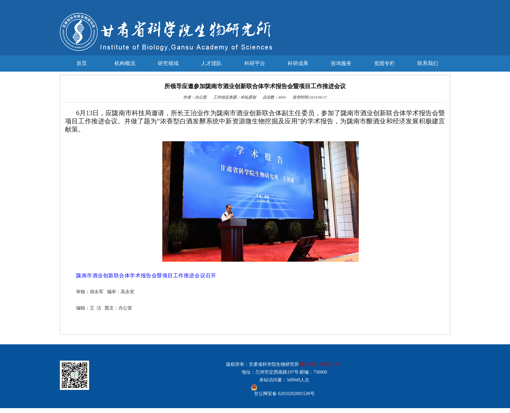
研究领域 (168, 63)
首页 (81, 63)
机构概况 (124, 63)
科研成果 (298, 63)
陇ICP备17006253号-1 (321, 364)
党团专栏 (384, 63)
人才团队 (211, 63)
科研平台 (254, 63)
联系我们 (427, 63)
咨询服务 (341, 63)
